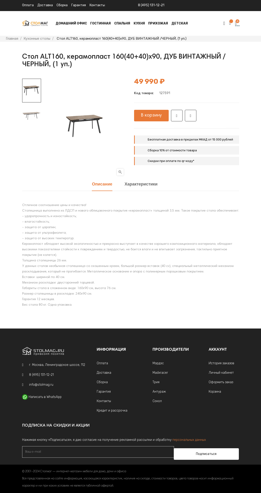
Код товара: (144, 93)
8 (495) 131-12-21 (151, 5)
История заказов (221, 363)
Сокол (157, 401)
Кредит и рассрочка (112, 410)
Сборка (62, 5)
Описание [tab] (102, 184)
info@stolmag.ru (41, 385)
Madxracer (160, 373)
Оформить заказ (221, 382)
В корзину (151, 115)
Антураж (159, 392)
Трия (156, 382)
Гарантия (78, 5)
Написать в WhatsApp (45, 397)
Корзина (215, 392)
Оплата (28, 5)
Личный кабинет (221, 373)
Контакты (104, 401)
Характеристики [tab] (141, 184)
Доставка (45, 5)
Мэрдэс (158, 363)
